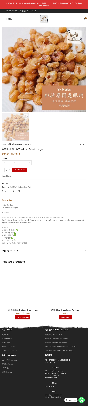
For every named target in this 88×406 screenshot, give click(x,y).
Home (4, 144)
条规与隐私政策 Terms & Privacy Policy (59, 350)
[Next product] (85, 144)
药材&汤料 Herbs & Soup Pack (19, 144)
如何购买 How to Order (53, 334)
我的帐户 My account (9, 360)
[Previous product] (80, 144)
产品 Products (7, 339)
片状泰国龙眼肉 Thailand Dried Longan (22, 310)
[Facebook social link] (3, 10)
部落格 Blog (6, 342)
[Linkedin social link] (16, 191)
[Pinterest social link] (13, 191)
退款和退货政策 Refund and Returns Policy (60, 346)
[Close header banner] (85, 4)
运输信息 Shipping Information (56, 342)
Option (4, 158)
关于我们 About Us (8, 346)
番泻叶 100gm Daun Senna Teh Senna (65, 310)
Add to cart (19, 170)
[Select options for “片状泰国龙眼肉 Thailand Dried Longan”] (22, 317)
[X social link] (10, 191)
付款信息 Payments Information (56, 339)
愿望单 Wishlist (7, 364)
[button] (65, 317)
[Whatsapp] (81, 400)
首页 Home (6, 334)
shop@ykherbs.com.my (53, 395)
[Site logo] (44, 19)
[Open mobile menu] (7, 19)
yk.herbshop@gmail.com (53, 397)
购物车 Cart (6, 368)
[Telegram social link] (19, 191)
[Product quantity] (6, 169)
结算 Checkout (7, 372)
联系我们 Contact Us (9, 350)
